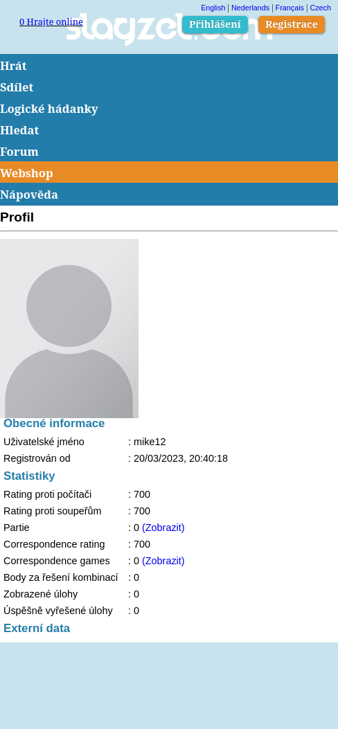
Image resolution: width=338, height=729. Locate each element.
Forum (19, 151)
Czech (320, 7)
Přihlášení (215, 23)
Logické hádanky (49, 108)
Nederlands (250, 7)
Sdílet (16, 87)
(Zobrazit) (163, 527)
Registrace (291, 23)
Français (290, 7)
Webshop (26, 173)
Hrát (13, 65)
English (213, 7)
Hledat (19, 130)
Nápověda (29, 194)
